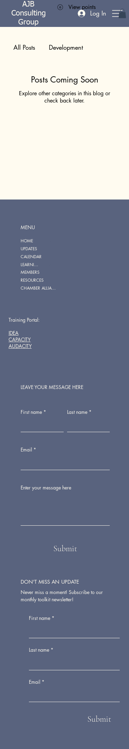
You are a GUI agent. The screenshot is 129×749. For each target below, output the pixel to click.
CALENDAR (31, 257)
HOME (27, 241)
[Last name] (72, 663)
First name (41, 618)
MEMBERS (30, 272)
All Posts (24, 47)
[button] (122, 13)
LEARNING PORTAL (31, 265)
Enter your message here (46, 487)
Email (36, 682)
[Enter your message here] (65, 510)
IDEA (14, 333)
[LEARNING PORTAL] (49, 265)
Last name (41, 649)
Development (66, 47)
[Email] (72, 695)
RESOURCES (32, 280)
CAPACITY (20, 339)
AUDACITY (20, 346)
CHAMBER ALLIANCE (39, 288)
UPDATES (29, 249)
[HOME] (49, 241)
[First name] (72, 631)
